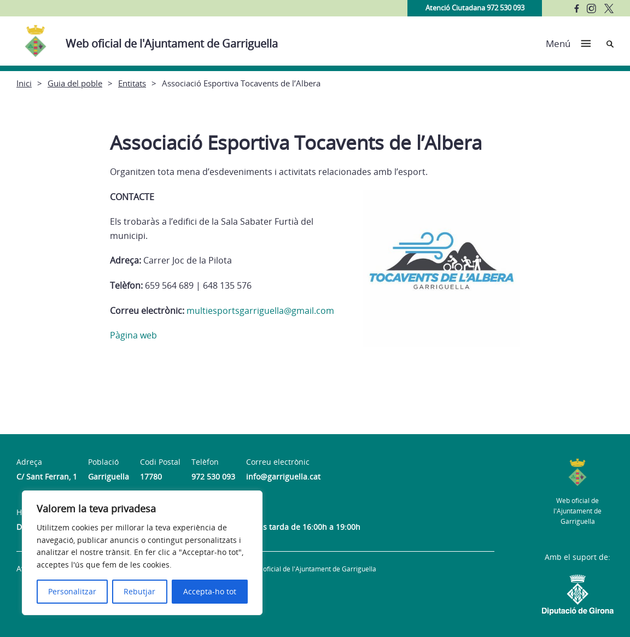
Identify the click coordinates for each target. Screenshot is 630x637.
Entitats (132, 83)
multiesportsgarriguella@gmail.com (260, 311)
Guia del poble (75, 83)
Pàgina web (133, 335)
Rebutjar (139, 591)
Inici (24, 83)
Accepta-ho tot (209, 591)
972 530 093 (213, 476)
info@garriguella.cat (283, 476)
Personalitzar (72, 591)
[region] (142, 552)
